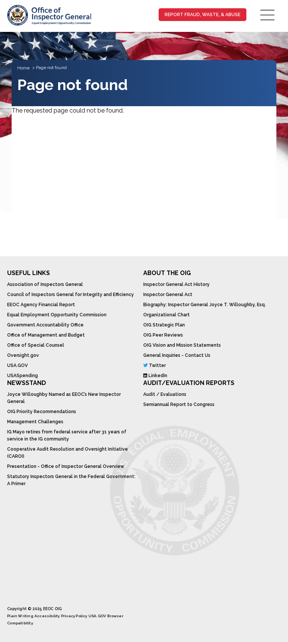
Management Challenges (35, 421)
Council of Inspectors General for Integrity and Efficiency (70, 294)
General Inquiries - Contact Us (176, 355)
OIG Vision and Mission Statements (182, 345)
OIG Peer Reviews (163, 335)
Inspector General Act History (176, 284)
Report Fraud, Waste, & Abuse (202, 14)
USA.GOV (17, 365)
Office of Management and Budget (46, 335)
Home (23, 68)
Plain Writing (20, 616)
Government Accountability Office (45, 325)
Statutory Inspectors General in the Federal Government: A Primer (71, 480)
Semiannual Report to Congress (178, 404)
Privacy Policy (74, 616)
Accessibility (47, 616)
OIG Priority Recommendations (41, 411)
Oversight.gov (23, 355)
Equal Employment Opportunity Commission (56, 314)
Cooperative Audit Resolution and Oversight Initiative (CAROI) (67, 453)
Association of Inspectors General (45, 284)
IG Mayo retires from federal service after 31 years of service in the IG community (66, 435)
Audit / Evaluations (164, 394)
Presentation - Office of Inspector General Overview (65, 466)
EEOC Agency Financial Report (41, 304)
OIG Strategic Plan (164, 325)
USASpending (22, 375)
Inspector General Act (167, 294)
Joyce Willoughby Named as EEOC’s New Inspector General (64, 398)
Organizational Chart (166, 314)
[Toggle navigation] (267, 15)
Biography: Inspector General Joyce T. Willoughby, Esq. (204, 304)
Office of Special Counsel (35, 345)
